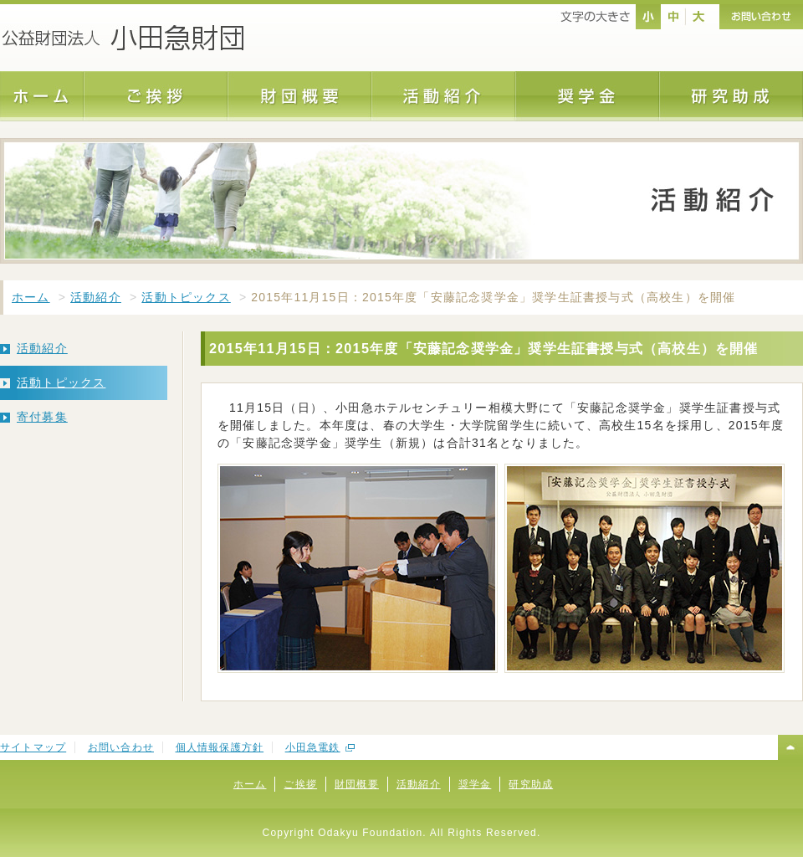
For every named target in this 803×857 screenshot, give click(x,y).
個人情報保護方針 (220, 747)
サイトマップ (33, 747)
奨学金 (475, 784)
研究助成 (531, 784)
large (698, 16)
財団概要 (357, 784)
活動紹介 (95, 297)
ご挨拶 (300, 784)
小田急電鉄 (312, 747)
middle (673, 16)
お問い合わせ (121, 747)
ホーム (31, 297)
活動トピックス (185, 297)
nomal (648, 16)
